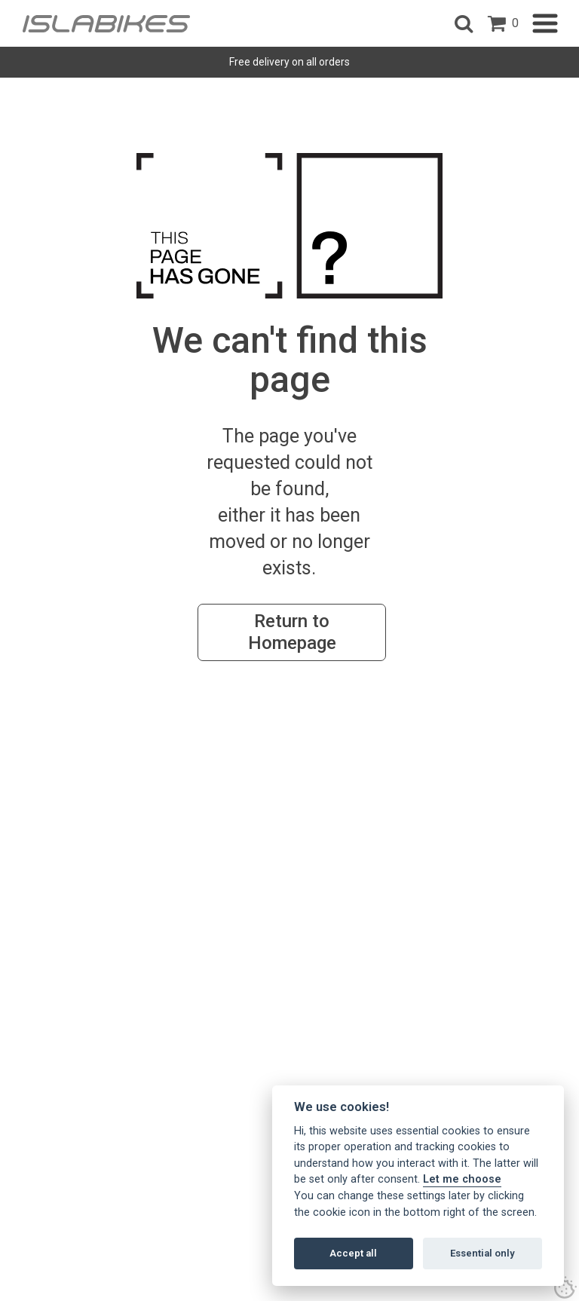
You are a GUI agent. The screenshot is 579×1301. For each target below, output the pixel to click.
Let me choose (462, 1179)
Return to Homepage (292, 632)
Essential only (482, 1253)
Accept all (353, 1253)
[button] (464, 23)
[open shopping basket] (503, 23)
